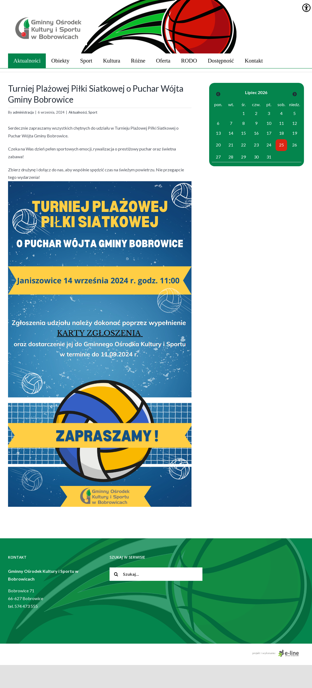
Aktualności (78, 112)
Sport (92, 112)
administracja (23, 112)
